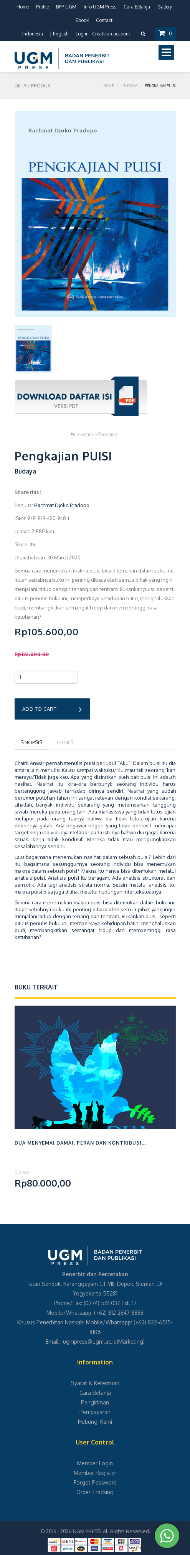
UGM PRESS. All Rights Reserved (111, 1531)
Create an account (111, 34)
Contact (104, 20)
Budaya (130, 86)
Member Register (95, 1473)
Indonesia (32, 34)
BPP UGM (66, 7)
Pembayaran (95, 1412)
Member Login (95, 1463)
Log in (82, 34)
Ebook (82, 20)
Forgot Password (95, 1482)
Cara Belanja (137, 7)
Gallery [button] (164, 7)
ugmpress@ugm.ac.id (90, 1341)
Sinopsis (31, 742)
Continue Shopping (94, 434)
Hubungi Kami (95, 1421)
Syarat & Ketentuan (95, 1383)
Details (64, 742)
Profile (42, 7)
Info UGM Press (100, 7)
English (60, 34)
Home (23, 7)
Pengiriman (95, 1402)
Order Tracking (95, 1492)
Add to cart (52, 709)
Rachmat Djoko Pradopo (61, 505)
